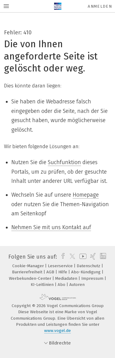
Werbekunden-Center (30, 278)
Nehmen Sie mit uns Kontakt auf (51, 227)
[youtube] (81, 256)
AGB (51, 272)
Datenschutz (89, 265)
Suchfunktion (64, 162)
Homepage (86, 194)
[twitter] (71, 256)
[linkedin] (102, 256)
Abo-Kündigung (86, 272)
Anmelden (100, 6)
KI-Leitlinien (43, 284)
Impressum (93, 278)
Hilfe (63, 272)
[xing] (92, 256)
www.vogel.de (57, 330)
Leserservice (61, 265)
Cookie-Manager (28, 265)
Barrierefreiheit (28, 272)
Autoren (77, 284)
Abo (62, 284)
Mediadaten (67, 278)
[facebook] (61, 256)
